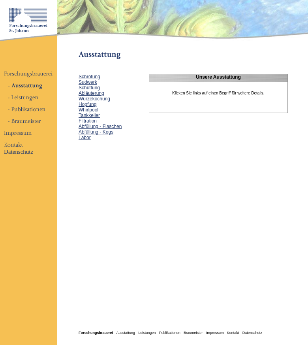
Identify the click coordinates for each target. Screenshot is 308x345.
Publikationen (169, 333)
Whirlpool (88, 110)
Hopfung (87, 104)
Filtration (88, 121)
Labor (85, 137)
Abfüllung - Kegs (96, 132)
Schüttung (89, 87)
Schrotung (89, 76)
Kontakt (233, 333)
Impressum (215, 333)
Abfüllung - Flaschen (100, 126)
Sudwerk (88, 82)
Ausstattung (125, 333)
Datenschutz (18, 152)
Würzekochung (94, 99)
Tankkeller (89, 115)
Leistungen (147, 333)
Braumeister (193, 333)
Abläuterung (91, 93)
